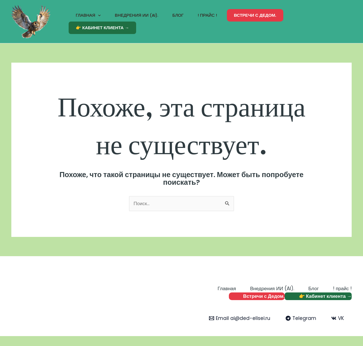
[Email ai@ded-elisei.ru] (239, 318)
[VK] (337, 318)
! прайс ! (207, 15)
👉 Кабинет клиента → (102, 28)
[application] (98, 15)
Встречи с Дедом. (255, 15)
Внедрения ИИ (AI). (136, 15)
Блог (177, 15)
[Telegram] (301, 318)
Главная (88, 15)
